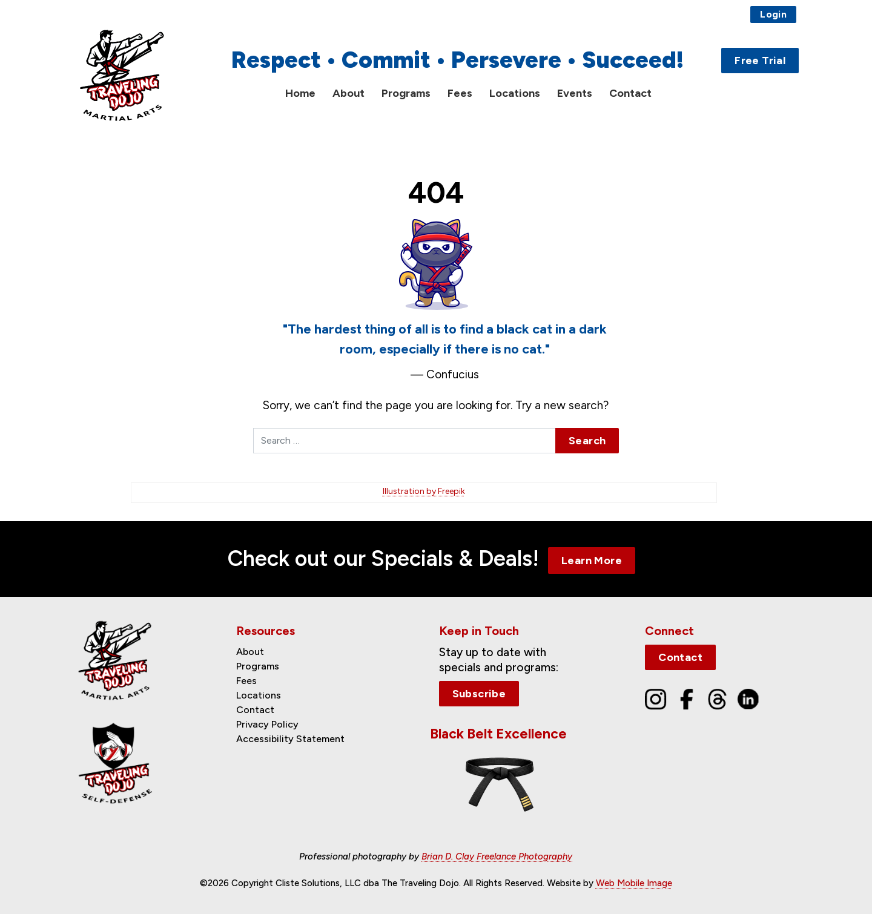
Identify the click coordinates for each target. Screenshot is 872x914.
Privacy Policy (267, 724)
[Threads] (717, 698)
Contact (630, 93)
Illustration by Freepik (424, 491)
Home (300, 93)
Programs (406, 93)
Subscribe (479, 693)
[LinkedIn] (748, 698)
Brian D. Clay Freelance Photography (496, 856)
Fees (460, 93)
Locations (514, 93)
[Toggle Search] (791, 94)
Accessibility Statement (290, 739)
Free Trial (760, 60)
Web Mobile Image (634, 883)
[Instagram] (656, 698)
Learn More (591, 560)
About (348, 93)
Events (574, 93)
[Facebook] (687, 698)
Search (587, 440)
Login (773, 14)
